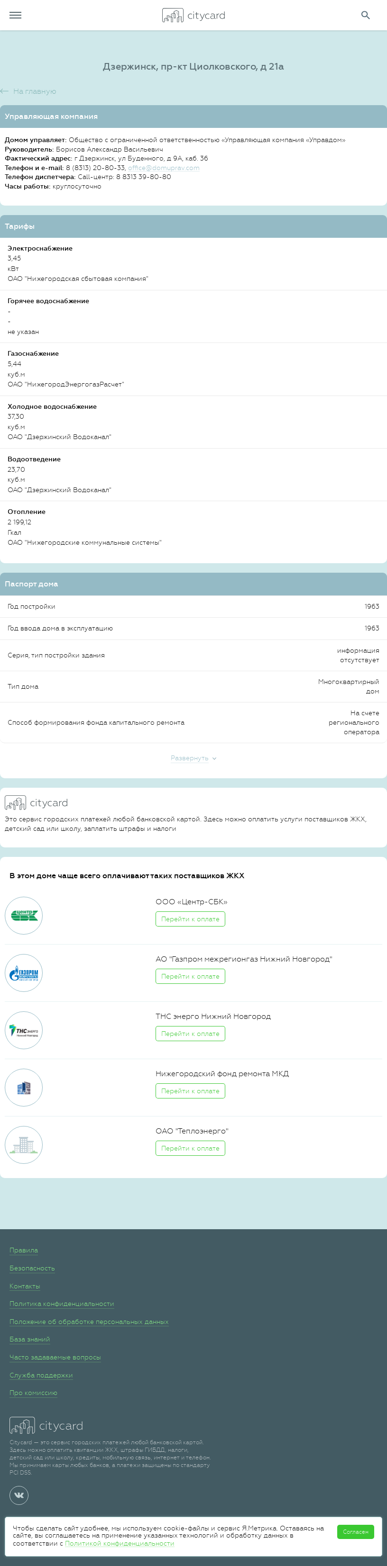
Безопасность (32, 1268)
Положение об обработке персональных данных (89, 1321)
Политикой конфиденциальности (120, 1543)
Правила (23, 1250)
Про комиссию (33, 1392)
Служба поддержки (41, 1375)
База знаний (29, 1339)
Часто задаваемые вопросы (55, 1357)
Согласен (356, 1532)
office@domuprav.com (164, 167)
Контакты (24, 1286)
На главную (34, 91)
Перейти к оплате (190, 919)
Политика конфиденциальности (61, 1303)
